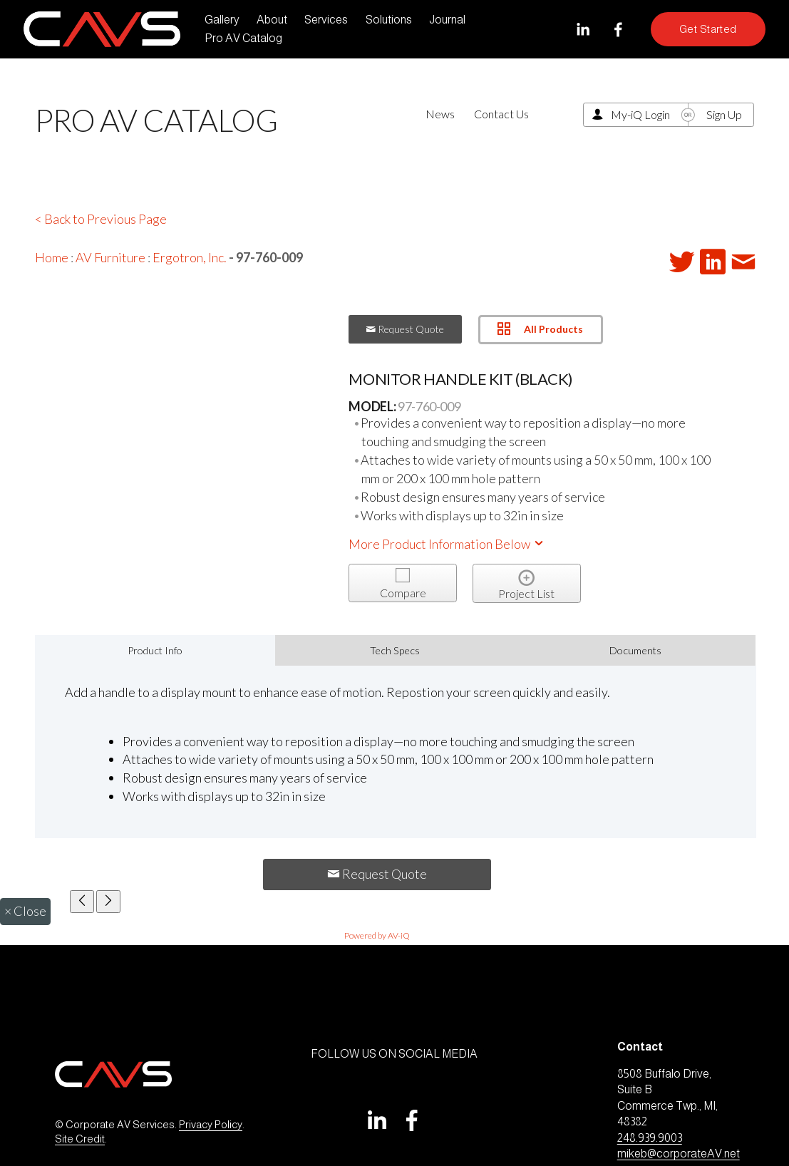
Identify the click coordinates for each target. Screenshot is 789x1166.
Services (326, 20)
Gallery (222, 20)
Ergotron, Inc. (190, 257)
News (440, 113)
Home (51, 257)
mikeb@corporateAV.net (678, 1153)
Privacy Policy (210, 1124)
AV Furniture (110, 257)
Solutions (389, 20)
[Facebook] (618, 29)
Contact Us (501, 113)
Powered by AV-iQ (377, 935)
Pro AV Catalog (243, 38)
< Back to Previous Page (101, 219)
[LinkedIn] (583, 29)
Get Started (708, 29)
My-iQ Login (640, 114)
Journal (447, 20)
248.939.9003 (649, 1138)
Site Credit (80, 1139)
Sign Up (724, 114)
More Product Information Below (447, 544)
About (272, 20)
